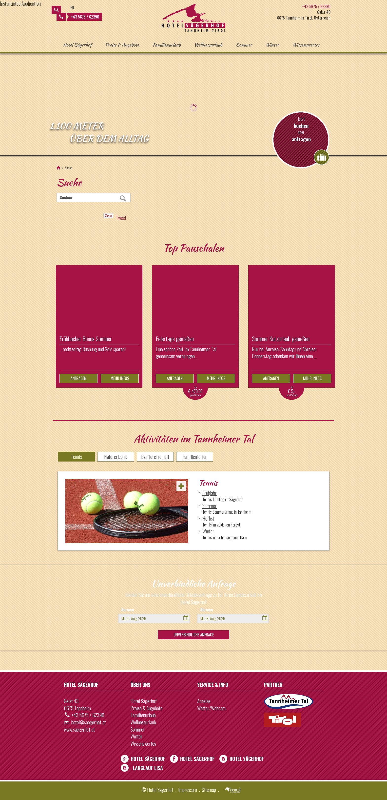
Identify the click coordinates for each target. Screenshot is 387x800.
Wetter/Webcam (211, 708)
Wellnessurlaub (208, 44)
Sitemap (209, 789)
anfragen (301, 139)
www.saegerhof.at (79, 729)
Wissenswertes (305, 44)
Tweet (121, 217)
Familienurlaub (167, 44)
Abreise (206, 609)
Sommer (244, 44)
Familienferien (194, 456)
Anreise (127, 609)
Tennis (76, 456)
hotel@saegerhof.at (88, 722)
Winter (272, 44)
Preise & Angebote (122, 44)
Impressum (187, 789)
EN (72, 8)
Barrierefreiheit (155, 456)
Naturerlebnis (116, 456)
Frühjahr (209, 493)
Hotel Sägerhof (77, 44)
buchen (301, 125)
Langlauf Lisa (148, 768)
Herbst (208, 518)
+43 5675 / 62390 (79, 17)
